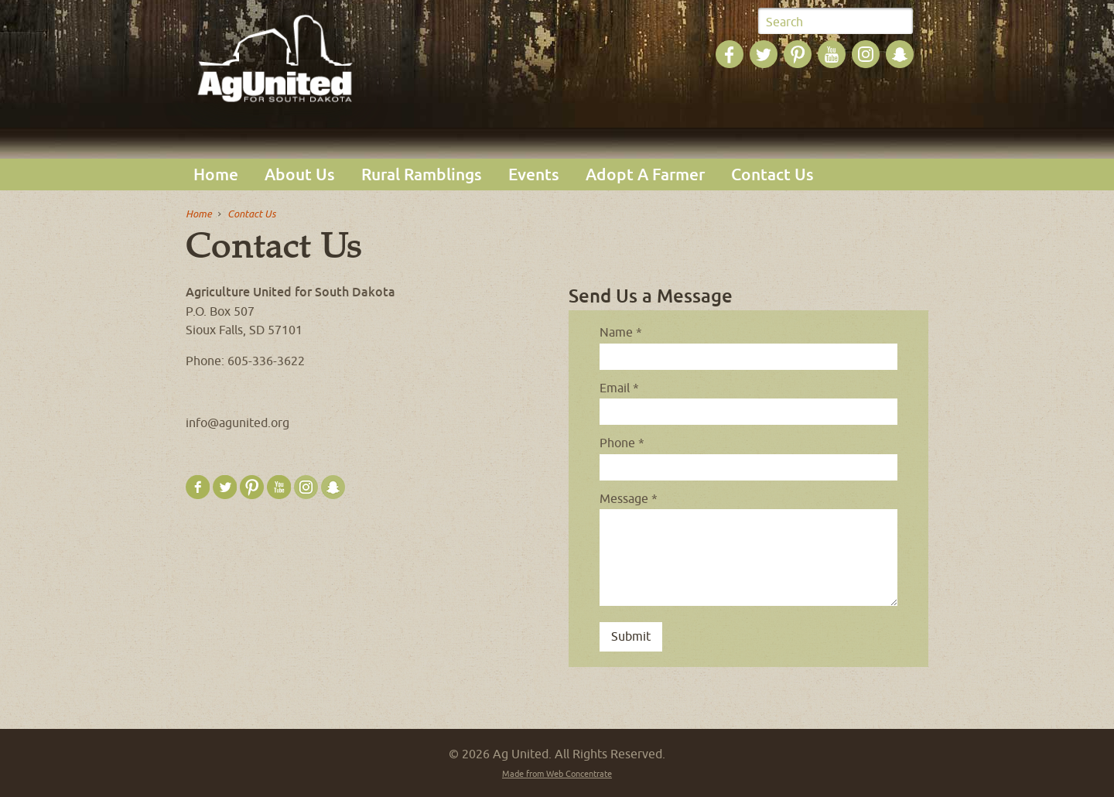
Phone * (622, 443)
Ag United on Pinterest (798, 54)
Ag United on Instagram (866, 54)
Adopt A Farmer (645, 174)
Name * (621, 332)
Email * (619, 388)
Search (784, 22)
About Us (300, 174)
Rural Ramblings (421, 174)
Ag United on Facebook (729, 54)
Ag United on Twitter (763, 54)
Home (215, 174)
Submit (899, 21)
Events (533, 174)
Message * (629, 498)
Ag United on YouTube (832, 54)
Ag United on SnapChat (900, 54)
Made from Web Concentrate (557, 773)
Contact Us (772, 174)
